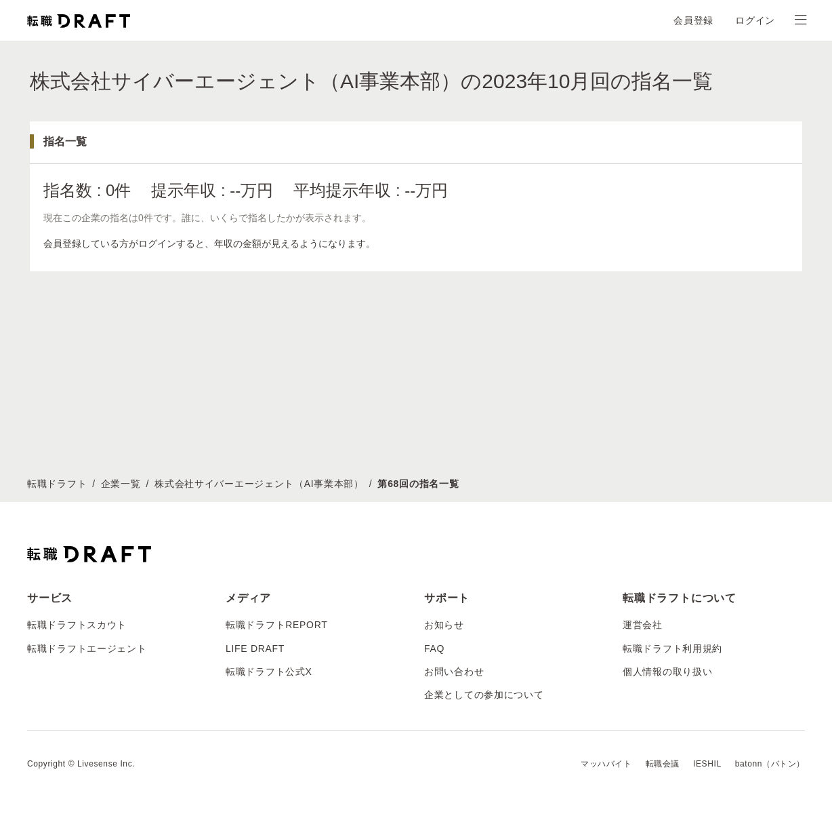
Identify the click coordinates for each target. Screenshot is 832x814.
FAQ (434, 648)
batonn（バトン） (770, 764)
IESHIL (707, 764)
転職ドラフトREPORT (277, 624)
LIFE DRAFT (255, 648)
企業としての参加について (483, 694)
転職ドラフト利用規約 (672, 648)
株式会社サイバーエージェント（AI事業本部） (259, 483)
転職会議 (663, 764)
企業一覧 (121, 483)
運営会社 (643, 624)
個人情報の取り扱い (667, 671)
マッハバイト (606, 764)
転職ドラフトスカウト (77, 624)
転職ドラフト (57, 483)
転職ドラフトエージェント (86, 648)
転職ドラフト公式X (269, 671)
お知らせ (444, 624)
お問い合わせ (454, 671)
